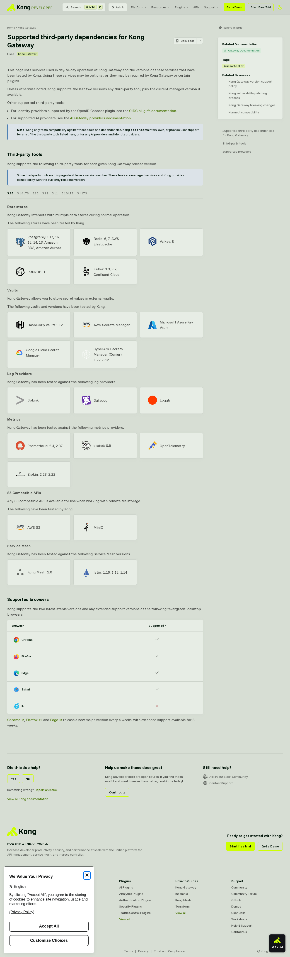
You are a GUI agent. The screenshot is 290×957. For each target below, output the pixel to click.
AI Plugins (126, 887)
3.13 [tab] (35, 193)
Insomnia (181, 894)
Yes (13, 779)
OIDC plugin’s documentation (152, 110)
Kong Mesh (183, 900)
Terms (128, 951)
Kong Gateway (27, 27)
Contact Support (218, 783)
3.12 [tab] (45, 193)
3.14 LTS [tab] (23, 193)
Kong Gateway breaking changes (252, 105)
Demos (236, 906)
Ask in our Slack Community (225, 776)
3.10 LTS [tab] (67, 193)
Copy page (184, 41)
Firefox (32, 719)
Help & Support (241, 925)
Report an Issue (46, 790)
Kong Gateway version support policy (250, 83)
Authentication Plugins (135, 900)
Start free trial (240, 846)
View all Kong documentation (27, 799)
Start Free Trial (261, 7)
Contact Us (239, 932)
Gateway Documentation (242, 50)
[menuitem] (139, 7)
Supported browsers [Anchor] (27, 599)
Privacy (143, 951)
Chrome (13, 719)
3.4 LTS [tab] (82, 193)
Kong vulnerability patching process (248, 95)
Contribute (117, 792)
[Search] (84, 7)
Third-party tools (234, 143)
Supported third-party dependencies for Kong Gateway (248, 133)
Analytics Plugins (131, 894)
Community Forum (244, 894)
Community (239, 887)
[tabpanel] (105, 394)
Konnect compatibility (244, 112)
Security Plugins (130, 906)
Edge (54, 719)
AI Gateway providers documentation (100, 118)
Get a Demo (234, 7)
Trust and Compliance (169, 951)
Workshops (239, 919)
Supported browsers (236, 151)
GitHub (236, 900)
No (28, 779)
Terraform (182, 906)
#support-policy (234, 66)
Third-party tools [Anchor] (24, 154)
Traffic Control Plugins (135, 913)
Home (11, 27)
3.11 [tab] (55, 193)
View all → (126, 919)
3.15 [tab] (10, 193)
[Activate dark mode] (280, 7)
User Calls (238, 913)
